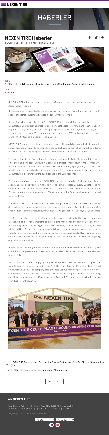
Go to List (54, 381)
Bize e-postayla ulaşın (60, 408)
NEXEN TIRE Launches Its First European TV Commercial (39, 369)
